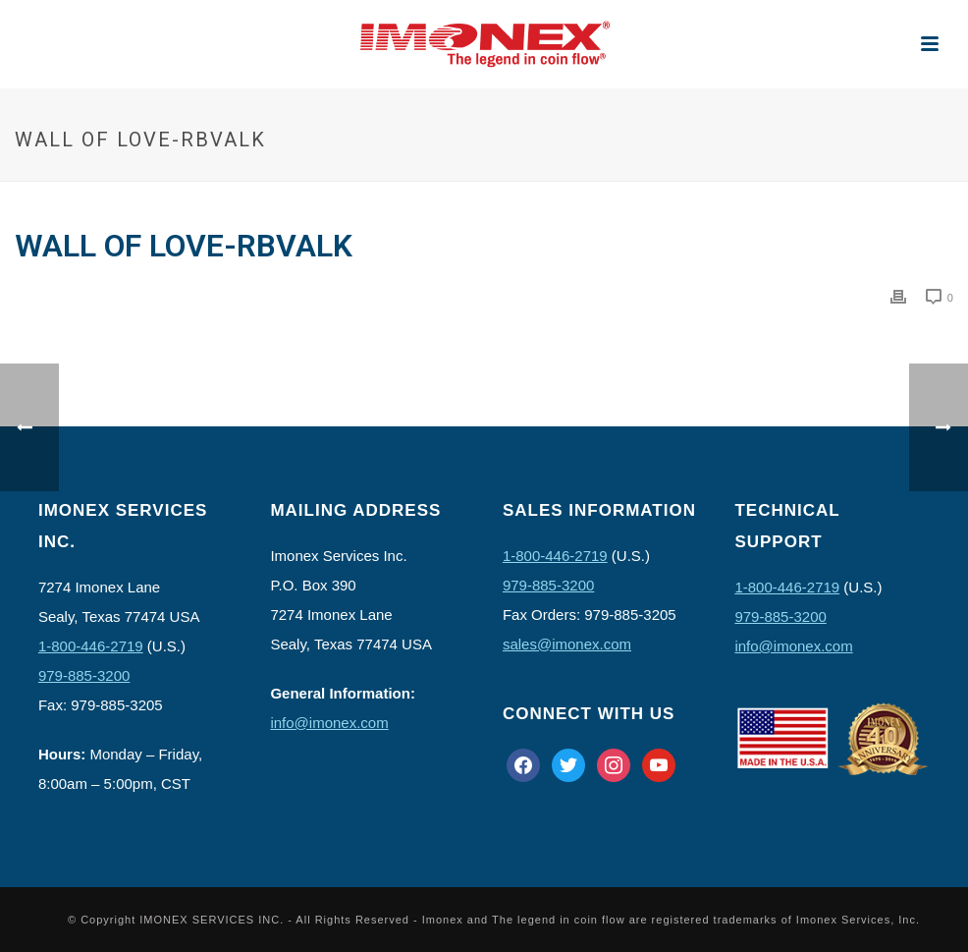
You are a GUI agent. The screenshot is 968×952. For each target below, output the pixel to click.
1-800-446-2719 (90, 646)
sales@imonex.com (567, 644)
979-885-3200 (84, 675)
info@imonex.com (329, 722)
